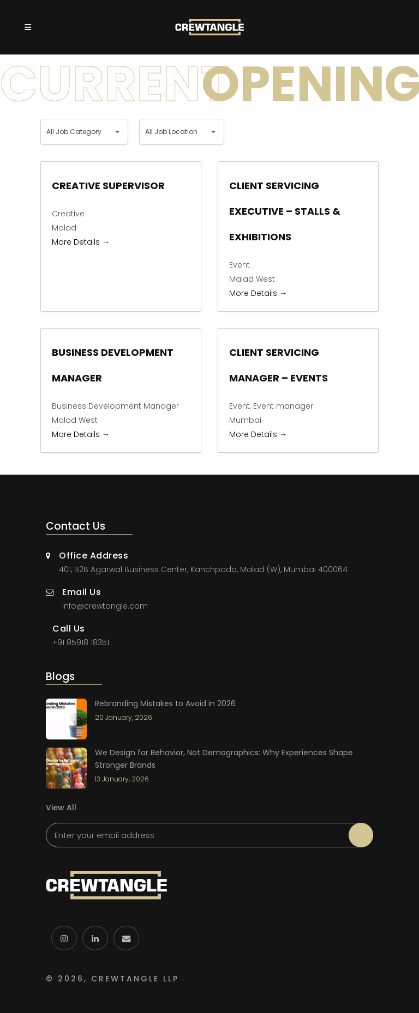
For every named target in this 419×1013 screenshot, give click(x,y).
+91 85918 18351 (80, 642)
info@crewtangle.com (105, 605)
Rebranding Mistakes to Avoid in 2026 (165, 703)
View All (61, 807)
